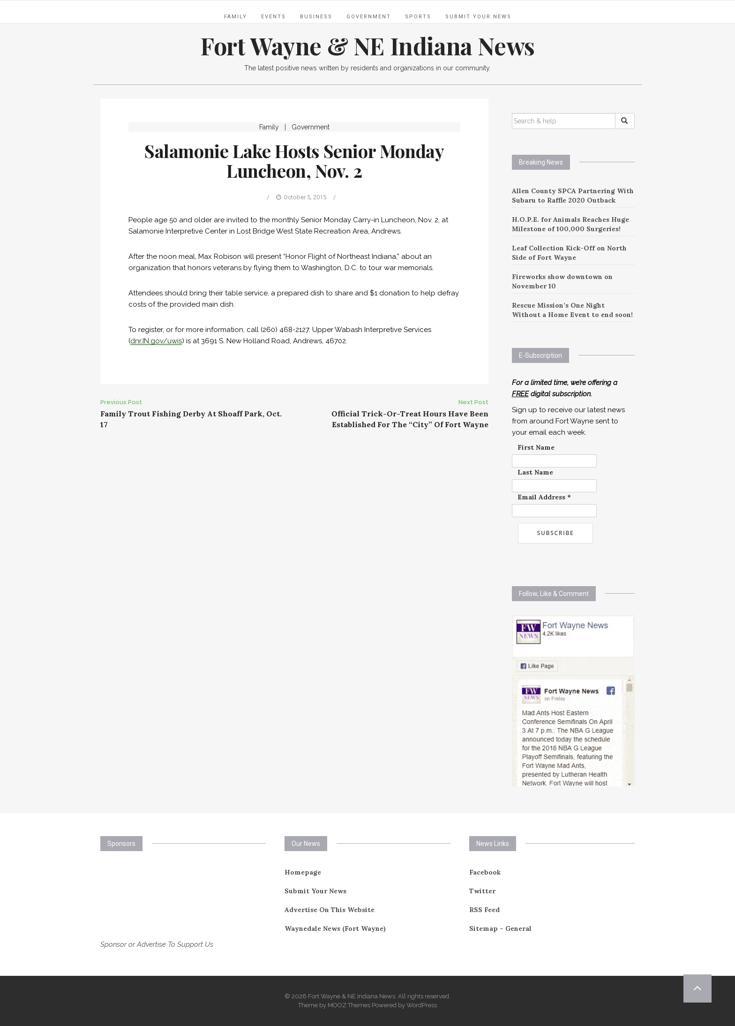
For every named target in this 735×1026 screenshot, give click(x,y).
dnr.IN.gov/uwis (156, 341)
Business (316, 17)
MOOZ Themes (349, 1005)
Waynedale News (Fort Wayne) (335, 928)
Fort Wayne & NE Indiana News (367, 45)
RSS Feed (484, 909)
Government (368, 17)
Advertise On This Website (330, 909)
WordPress (421, 1005)
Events (273, 17)
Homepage (303, 872)
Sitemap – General (500, 928)
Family (235, 17)
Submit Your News (478, 17)
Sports (418, 17)
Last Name (535, 472)
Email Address (544, 497)
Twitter (482, 891)
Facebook (485, 872)
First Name (536, 447)
